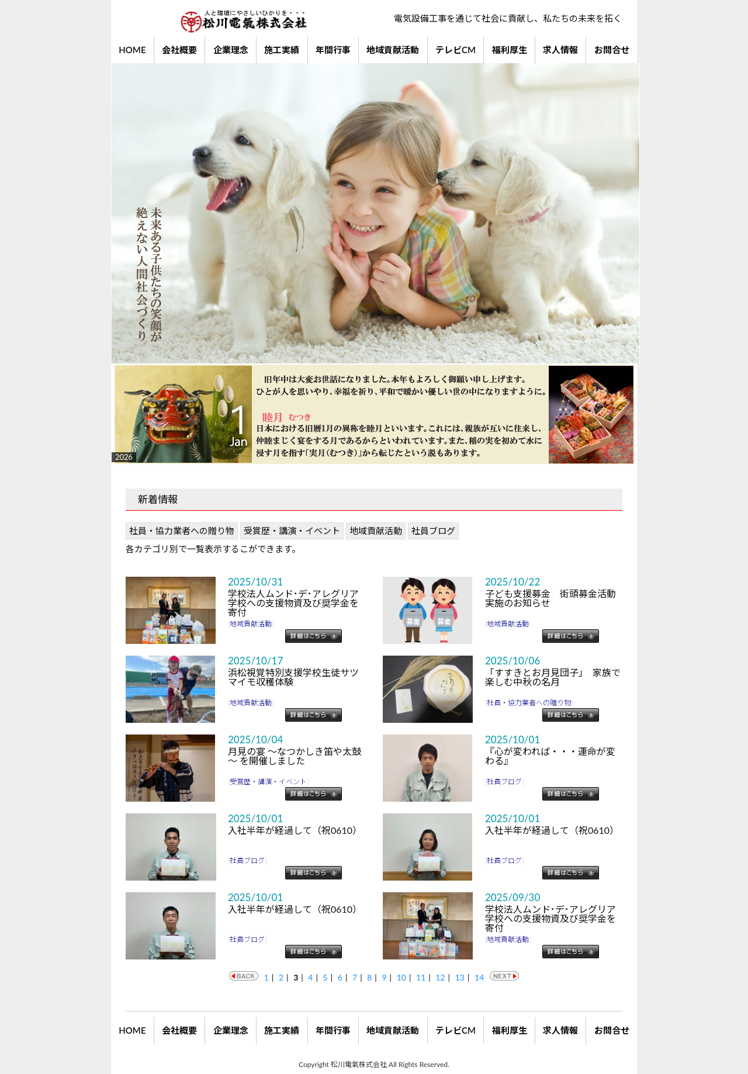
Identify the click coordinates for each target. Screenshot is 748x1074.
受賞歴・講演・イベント (292, 530)
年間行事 (333, 49)
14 (479, 977)
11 (420, 977)
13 (460, 977)
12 (440, 977)
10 (401, 977)
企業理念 (230, 49)
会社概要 (179, 49)
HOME (132, 49)
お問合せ (611, 49)
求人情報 (560, 49)
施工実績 (281, 49)
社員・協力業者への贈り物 (181, 530)
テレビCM (455, 49)
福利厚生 (509, 49)
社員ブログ (433, 530)
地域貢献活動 (392, 49)
